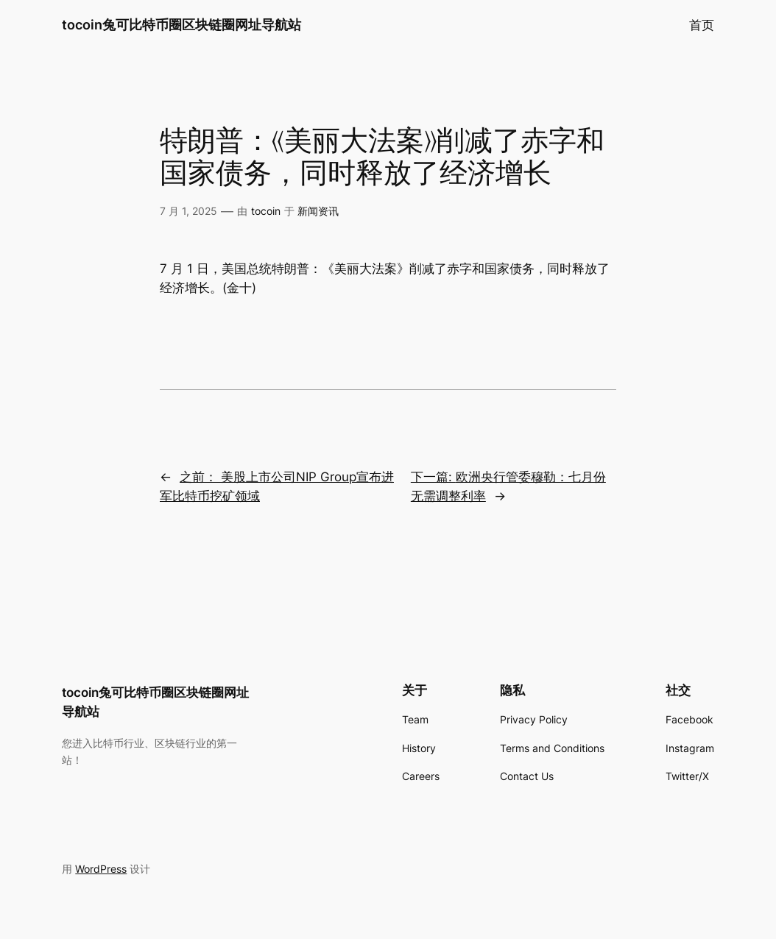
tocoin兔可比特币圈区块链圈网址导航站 (181, 24)
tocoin (266, 211)
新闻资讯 (318, 211)
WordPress (101, 868)
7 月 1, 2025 (188, 211)
